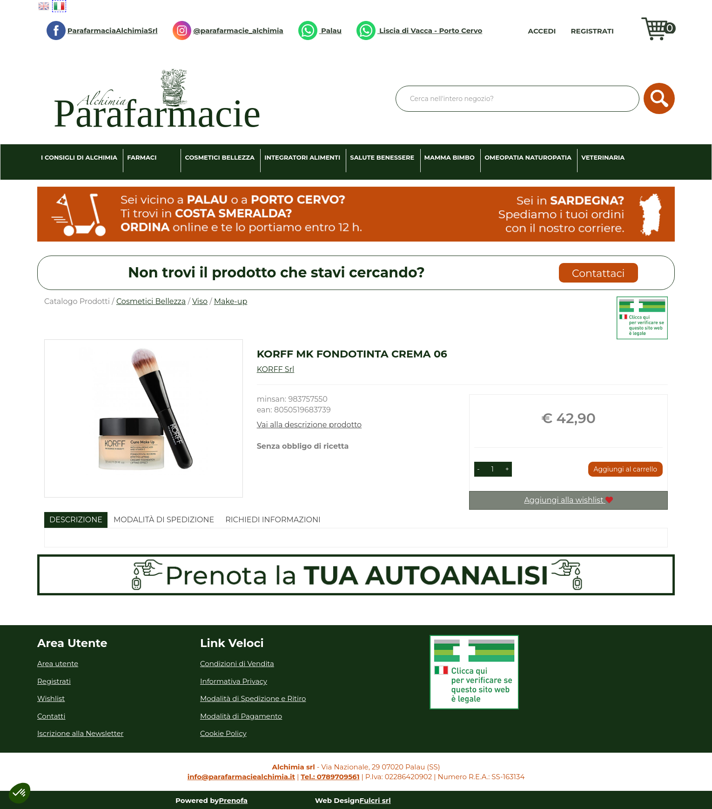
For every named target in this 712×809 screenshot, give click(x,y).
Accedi (542, 31)
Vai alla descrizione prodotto (309, 424)
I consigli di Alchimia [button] (79, 157)
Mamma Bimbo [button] (449, 157)
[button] (478, 469)
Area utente (57, 663)
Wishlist (630, 31)
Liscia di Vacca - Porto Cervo (419, 30)
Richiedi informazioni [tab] (273, 519)
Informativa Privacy (233, 681)
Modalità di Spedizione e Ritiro (253, 698)
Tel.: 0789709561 (330, 776)
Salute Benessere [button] (382, 157)
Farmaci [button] (141, 157)
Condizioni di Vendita (237, 663)
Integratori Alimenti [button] (302, 157)
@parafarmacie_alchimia (228, 30)
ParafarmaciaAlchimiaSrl (102, 30)
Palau (320, 30)
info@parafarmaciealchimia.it (241, 776)
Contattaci (598, 273)
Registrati (592, 31)
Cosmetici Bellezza (151, 301)
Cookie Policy (223, 733)
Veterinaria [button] (603, 157)
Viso (200, 301)
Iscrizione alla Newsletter (80, 733)
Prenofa (233, 800)
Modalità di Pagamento (241, 716)
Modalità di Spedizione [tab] (164, 519)
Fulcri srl (375, 800)
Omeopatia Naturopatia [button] (527, 157)
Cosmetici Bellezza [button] (220, 157)
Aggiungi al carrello (625, 469)
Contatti (51, 716)
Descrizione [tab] (75, 519)
